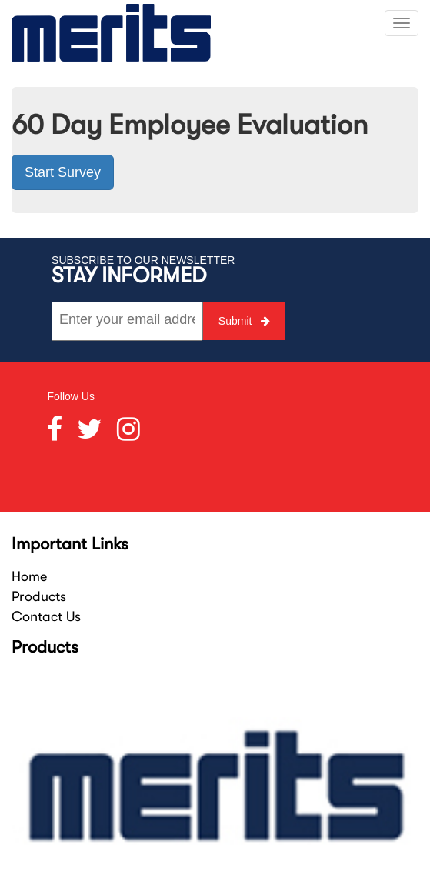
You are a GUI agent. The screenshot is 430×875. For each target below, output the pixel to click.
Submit (244, 321)
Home (29, 576)
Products (39, 596)
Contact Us (46, 616)
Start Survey (63, 172)
